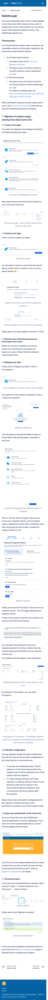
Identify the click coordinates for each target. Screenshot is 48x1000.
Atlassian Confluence (19, 997)
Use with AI (37, 10)
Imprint (4, 991)
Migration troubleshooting (12, 872)
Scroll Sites (7, 997)
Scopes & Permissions (20, 106)
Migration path (15, 10)
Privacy (4, 988)
